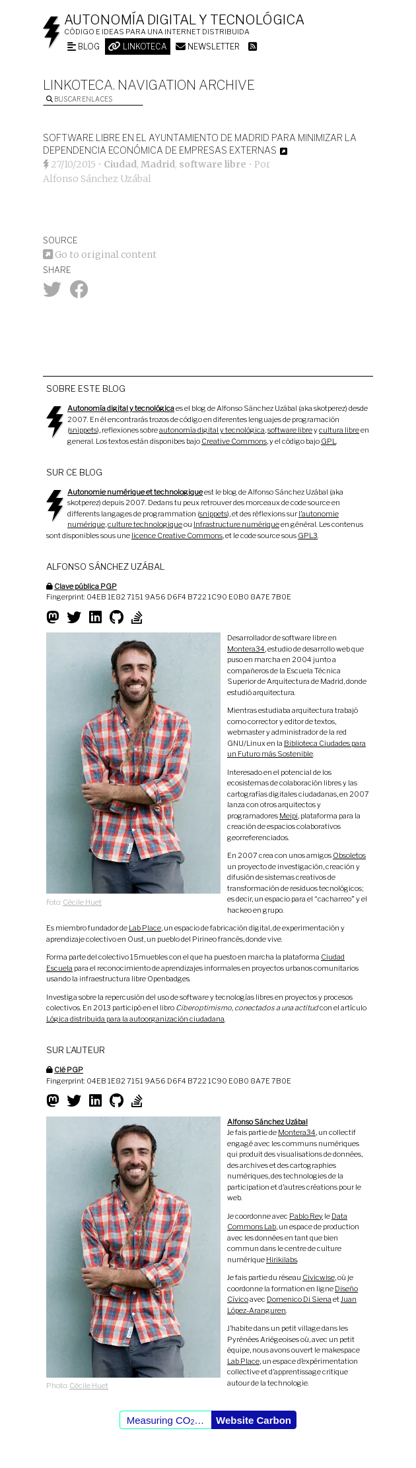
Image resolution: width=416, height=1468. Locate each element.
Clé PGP (68, 1069)
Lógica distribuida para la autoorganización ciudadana (135, 1019)
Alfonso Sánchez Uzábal (97, 179)
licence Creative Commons (177, 535)
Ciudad (120, 164)
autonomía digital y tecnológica (212, 430)
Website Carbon (253, 1420)
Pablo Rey (306, 1216)
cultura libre (339, 430)
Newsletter (208, 46)
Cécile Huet (82, 902)
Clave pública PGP (85, 586)
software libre (212, 164)
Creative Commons (234, 441)
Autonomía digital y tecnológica (184, 20)
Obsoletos (349, 855)
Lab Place (145, 928)
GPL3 (308, 535)
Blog (83, 46)
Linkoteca (137, 46)
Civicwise (318, 1277)
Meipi (288, 815)
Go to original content (99, 254)
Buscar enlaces (79, 99)
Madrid (158, 164)
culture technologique (145, 524)
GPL (328, 441)
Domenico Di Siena (299, 1299)
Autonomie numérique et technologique (135, 492)
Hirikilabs (281, 1259)
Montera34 (246, 649)
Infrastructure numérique (236, 524)
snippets (83, 430)
